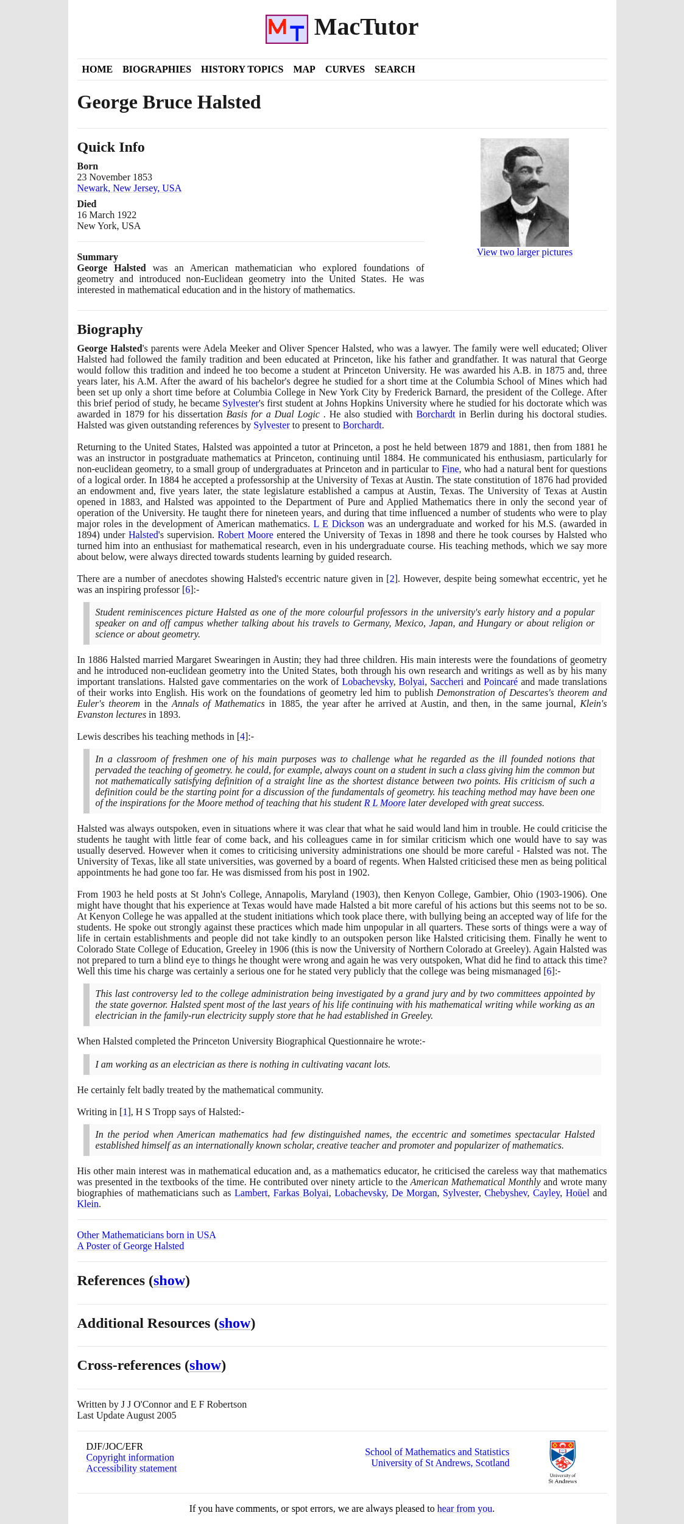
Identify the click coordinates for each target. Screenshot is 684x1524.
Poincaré (501, 681)
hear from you (465, 1508)
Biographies (156, 69)
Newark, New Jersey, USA (129, 188)
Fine (450, 469)
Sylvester (240, 403)
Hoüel (578, 1193)
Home (97, 69)
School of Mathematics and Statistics (437, 1452)
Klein (88, 1204)
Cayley (546, 1193)
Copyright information (130, 1457)
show (169, 1280)
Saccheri (447, 681)
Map (304, 69)
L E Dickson (339, 524)
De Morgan (414, 1193)
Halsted (143, 535)
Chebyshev (505, 1193)
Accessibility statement (131, 1468)
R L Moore (385, 803)
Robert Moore (245, 535)
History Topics (242, 69)
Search (395, 69)
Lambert (250, 1193)
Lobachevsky (367, 681)
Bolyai (412, 681)
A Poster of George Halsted (131, 1246)
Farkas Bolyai (301, 1193)
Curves (345, 69)
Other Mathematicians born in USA (146, 1235)
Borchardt (435, 414)
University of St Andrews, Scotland (440, 1463)
